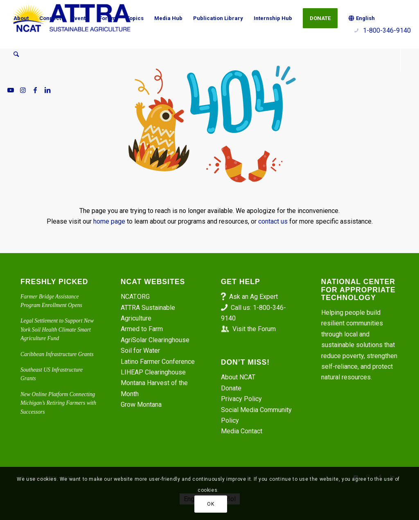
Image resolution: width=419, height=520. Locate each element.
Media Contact (241, 431)
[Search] (16, 54)
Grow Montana (141, 404)
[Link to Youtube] (11, 90)
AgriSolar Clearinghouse (155, 340)
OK (210, 504)
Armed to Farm (142, 329)
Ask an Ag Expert (253, 296)
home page (109, 221)
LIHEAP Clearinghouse (153, 372)
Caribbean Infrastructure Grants (56, 354)
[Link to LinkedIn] (47, 90)
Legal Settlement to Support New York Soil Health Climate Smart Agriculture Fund (57, 329)
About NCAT (238, 377)
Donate (231, 388)
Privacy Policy (241, 399)
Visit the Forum (254, 329)
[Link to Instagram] (23, 90)
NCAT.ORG (135, 296)
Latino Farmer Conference (158, 361)
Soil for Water (140, 350)
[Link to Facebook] (35, 90)
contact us (273, 221)
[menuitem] (21, 18)
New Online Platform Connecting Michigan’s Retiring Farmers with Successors (58, 403)
